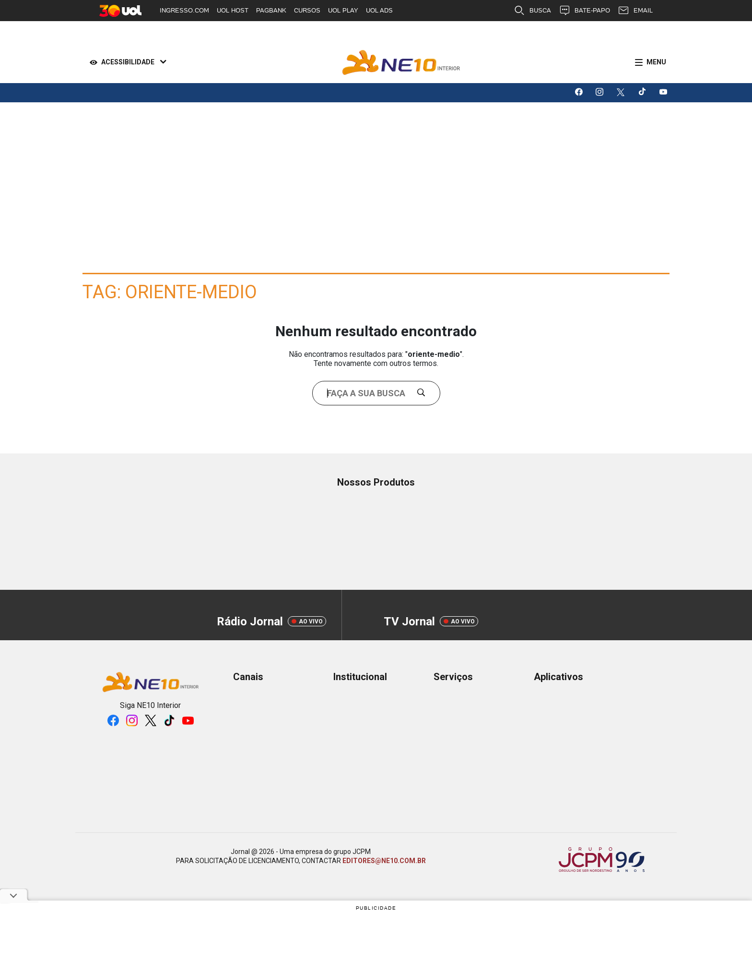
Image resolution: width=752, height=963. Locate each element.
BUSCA (532, 10)
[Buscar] (425, 393)
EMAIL (635, 10)
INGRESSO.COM (184, 10)
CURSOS (307, 10)
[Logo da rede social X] (621, 92)
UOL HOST (232, 10)
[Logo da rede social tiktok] (642, 92)
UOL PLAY (343, 10)
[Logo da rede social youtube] (664, 92)
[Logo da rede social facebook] (579, 92)
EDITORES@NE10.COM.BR (384, 861)
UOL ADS (379, 10)
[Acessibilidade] (126, 62)
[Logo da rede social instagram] (600, 92)
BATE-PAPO (584, 10)
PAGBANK (271, 10)
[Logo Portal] (401, 62)
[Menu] (648, 62)
